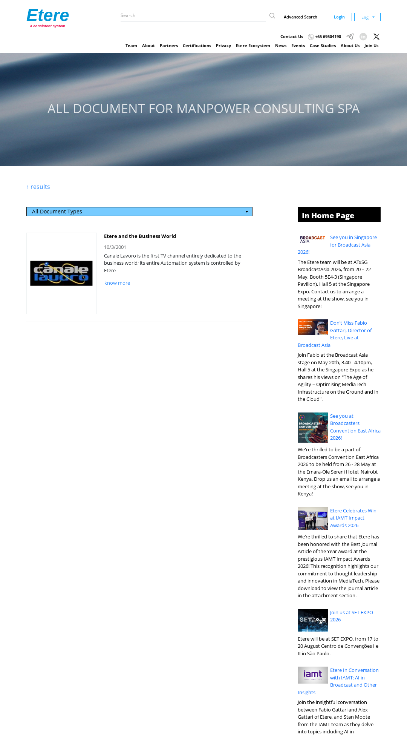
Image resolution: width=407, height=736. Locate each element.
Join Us (371, 45)
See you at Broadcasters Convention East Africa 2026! (355, 427)
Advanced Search (300, 17)
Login (339, 17)
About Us (350, 45)
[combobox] (139, 211)
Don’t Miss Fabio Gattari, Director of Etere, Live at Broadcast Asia (335, 333)
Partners (169, 45)
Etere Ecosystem (253, 45)
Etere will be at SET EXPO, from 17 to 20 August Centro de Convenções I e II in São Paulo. (338, 646)
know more (117, 282)
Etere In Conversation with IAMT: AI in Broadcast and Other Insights (338, 681)
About (148, 45)
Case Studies (323, 45)
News (280, 45)
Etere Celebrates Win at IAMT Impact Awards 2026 (353, 518)
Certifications (197, 45)
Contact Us (291, 36)
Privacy (223, 45)
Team (131, 45)
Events (298, 45)
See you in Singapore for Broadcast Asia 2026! (337, 244)
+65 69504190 (324, 36)
